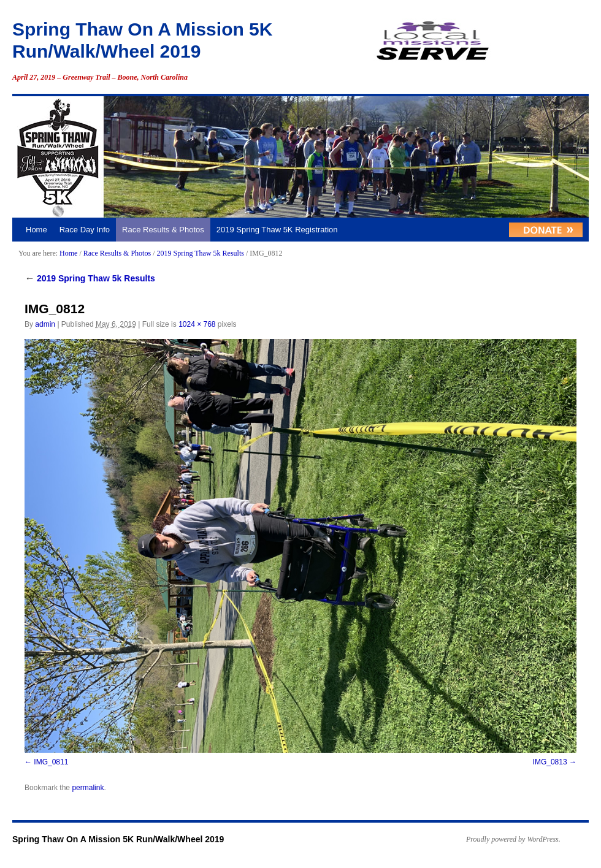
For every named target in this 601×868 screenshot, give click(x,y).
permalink (88, 787)
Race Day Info (84, 229)
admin (45, 324)
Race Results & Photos (163, 229)
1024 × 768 (196, 324)
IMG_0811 (51, 762)
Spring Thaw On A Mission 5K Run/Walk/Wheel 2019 (118, 839)
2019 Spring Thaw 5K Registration (277, 229)
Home (36, 229)
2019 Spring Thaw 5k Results (199, 253)
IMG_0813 (550, 762)
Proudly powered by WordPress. (513, 839)
